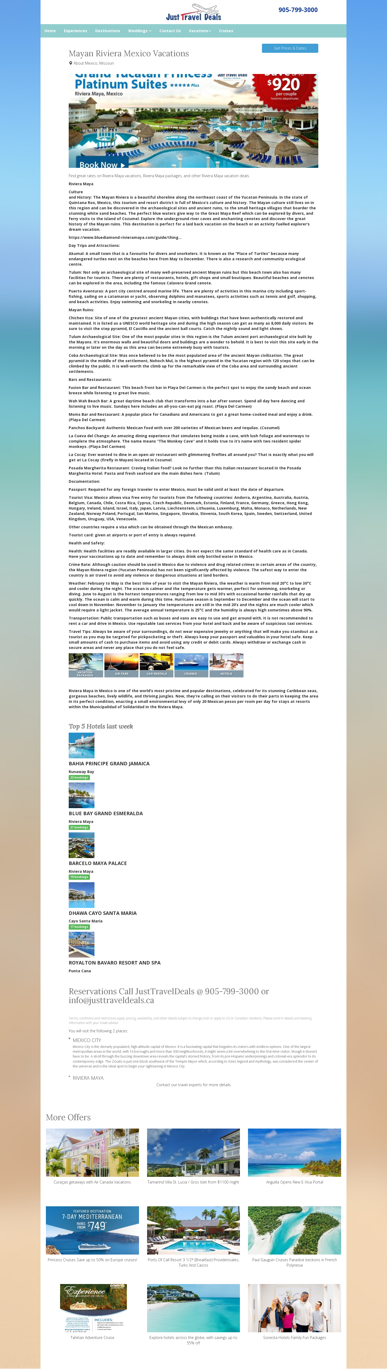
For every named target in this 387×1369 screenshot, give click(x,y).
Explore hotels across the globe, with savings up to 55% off (193, 1314)
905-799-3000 (298, 10)
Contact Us (170, 30)
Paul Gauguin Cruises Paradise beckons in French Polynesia (294, 1237)
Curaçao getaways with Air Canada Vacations (92, 1157)
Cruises (226, 30)
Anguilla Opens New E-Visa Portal (294, 1157)
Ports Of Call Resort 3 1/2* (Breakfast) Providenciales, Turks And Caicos (193, 1237)
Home (50, 30)
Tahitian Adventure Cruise (92, 1312)
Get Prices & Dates (290, 48)
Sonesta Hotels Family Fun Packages (294, 1312)
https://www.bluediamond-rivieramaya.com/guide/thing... (125, 237)
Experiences (75, 30)
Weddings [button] (139, 30)
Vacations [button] (200, 30)
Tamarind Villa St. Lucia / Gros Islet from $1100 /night (193, 1157)
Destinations (107, 30)
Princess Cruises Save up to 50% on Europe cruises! (92, 1234)
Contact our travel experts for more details (193, 1084)
